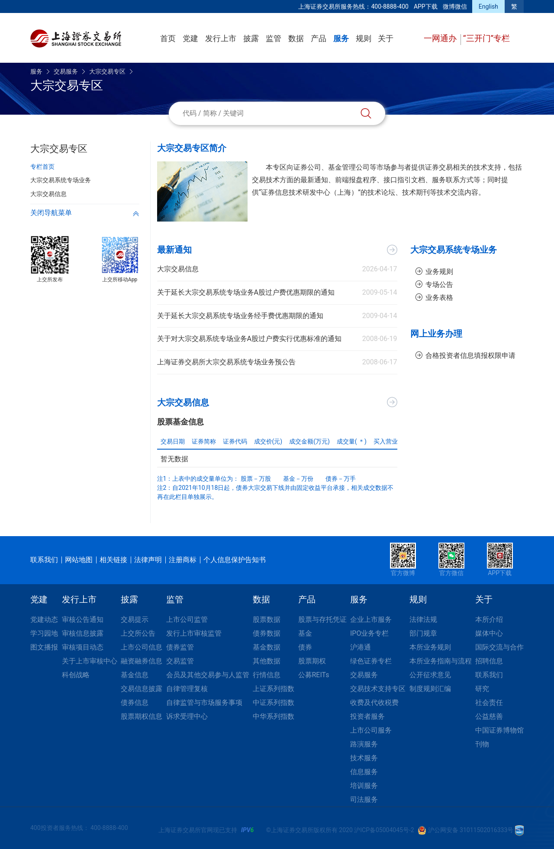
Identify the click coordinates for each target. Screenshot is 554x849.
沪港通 (360, 647)
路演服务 (364, 744)
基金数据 (266, 647)
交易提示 (134, 619)
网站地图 (79, 560)
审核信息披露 (82, 633)
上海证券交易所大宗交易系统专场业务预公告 (226, 362)
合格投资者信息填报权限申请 (466, 355)
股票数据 (266, 619)
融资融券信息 (141, 661)
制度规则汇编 (430, 689)
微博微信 (455, 6)
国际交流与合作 (499, 647)
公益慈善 (489, 716)
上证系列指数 (273, 689)
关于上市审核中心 (89, 661)
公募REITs (313, 675)
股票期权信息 (141, 716)
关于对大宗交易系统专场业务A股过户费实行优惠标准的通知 (249, 338)
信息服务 (364, 772)
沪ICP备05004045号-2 (384, 829)
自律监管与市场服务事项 (204, 702)
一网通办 (441, 38)
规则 (363, 38)
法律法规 (423, 619)
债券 (305, 647)
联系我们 (44, 560)
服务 (341, 38)
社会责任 (489, 702)
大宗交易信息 (178, 269)
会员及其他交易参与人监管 (207, 675)
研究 (482, 689)
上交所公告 (138, 633)
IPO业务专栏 (369, 633)
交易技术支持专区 (378, 689)
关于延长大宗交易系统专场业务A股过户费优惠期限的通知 (246, 292)
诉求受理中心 (187, 716)
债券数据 (266, 633)
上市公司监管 (187, 619)
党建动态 (44, 619)
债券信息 (134, 702)
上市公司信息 (141, 647)
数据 (296, 38)
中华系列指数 (273, 716)
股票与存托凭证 (322, 619)
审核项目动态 (82, 647)
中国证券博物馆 (499, 730)
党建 (190, 38)
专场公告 (435, 284)
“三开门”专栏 (486, 38)
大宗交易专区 (107, 71)
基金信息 (134, 675)
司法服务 (364, 799)
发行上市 (220, 38)
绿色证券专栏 (371, 661)
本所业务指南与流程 (440, 661)
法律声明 (148, 560)
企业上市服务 (371, 619)
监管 (273, 38)
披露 (251, 38)
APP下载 (426, 6)
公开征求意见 (430, 675)
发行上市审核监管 (194, 633)
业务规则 (435, 271)
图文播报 (44, 647)
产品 (318, 38)
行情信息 (266, 675)
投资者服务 (367, 716)
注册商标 (182, 560)
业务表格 (435, 297)
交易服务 (66, 71)
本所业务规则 (430, 647)
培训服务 (364, 785)
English (488, 6)
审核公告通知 (82, 619)
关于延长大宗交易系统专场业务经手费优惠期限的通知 (240, 316)
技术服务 (364, 758)
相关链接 (113, 560)
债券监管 (180, 647)
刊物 (482, 744)
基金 (305, 633)
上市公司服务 (371, 730)
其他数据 (266, 661)
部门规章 (423, 633)
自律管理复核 (187, 689)
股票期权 (312, 661)
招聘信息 (489, 661)
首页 (168, 38)
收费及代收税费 (374, 702)
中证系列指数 (273, 702)
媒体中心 (489, 633)
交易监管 (180, 661)
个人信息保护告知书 (234, 560)
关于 (385, 38)
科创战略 (76, 675)
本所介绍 (489, 619)
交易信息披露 (141, 689)
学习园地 (44, 633)
